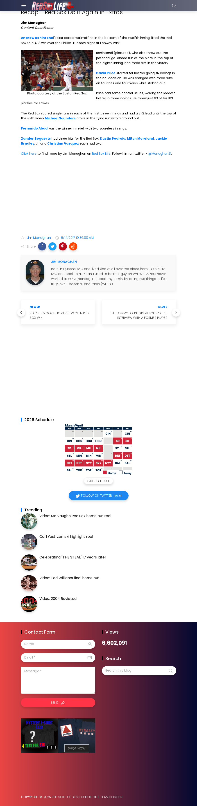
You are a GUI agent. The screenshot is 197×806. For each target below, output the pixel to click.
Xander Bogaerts (36, 138)
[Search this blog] (139, 670)
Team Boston (111, 797)
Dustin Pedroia (112, 138)
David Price (105, 73)
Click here (28, 153)
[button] (42, 246)
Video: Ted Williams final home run (69, 577)
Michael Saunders (60, 118)
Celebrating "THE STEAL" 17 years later (72, 557)
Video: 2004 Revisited (58, 598)
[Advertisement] (98, 196)
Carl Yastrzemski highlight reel (66, 536)
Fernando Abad (34, 128)
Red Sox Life (101, 153)
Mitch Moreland (140, 138)
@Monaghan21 (159, 153)
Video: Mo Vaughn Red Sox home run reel (75, 515)
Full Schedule (98, 481)
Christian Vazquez (63, 143)
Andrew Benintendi (37, 38)
